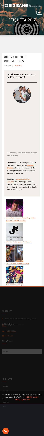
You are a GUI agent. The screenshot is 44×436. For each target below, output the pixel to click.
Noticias (18, 88)
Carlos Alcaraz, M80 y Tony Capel (17, 285)
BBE (7, 88)
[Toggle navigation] (39, 13)
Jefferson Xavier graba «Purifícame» (18, 264)
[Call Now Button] (5, 431)
